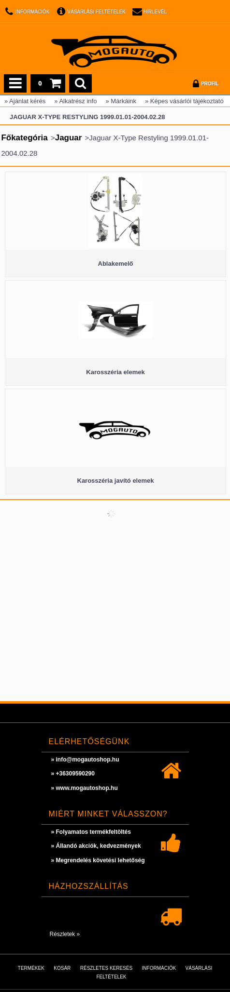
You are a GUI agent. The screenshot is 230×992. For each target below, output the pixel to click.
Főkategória (24, 137)
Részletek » (65, 934)
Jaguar (68, 137)
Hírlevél (155, 11)
